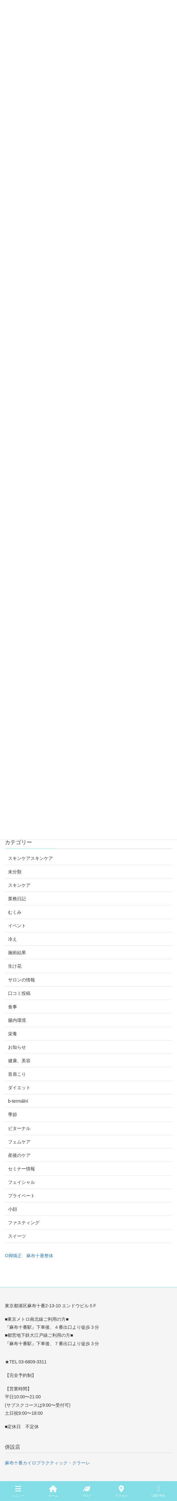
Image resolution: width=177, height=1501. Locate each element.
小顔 (12, 1209)
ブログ (86, 1491)
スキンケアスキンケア (30, 858)
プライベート (21, 1195)
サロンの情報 (21, 979)
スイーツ (17, 1236)
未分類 (14, 871)
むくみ (14, 912)
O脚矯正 (13, 1255)
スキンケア (19, 885)
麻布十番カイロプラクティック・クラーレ (47, 1462)
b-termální (18, 1101)
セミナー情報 (21, 1168)
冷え (12, 939)
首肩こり (17, 1074)
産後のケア (19, 1155)
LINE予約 (158, 1491)
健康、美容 (19, 1060)
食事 (12, 1006)
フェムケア (19, 1141)
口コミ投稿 (19, 993)
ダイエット (19, 1087)
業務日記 (17, 898)
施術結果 (17, 952)
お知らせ (17, 1047)
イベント (17, 925)
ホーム (53, 1491)
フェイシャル (21, 1182)
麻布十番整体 (39, 1255)
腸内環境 (17, 1020)
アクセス (121, 1491)
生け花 (14, 966)
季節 (12, 1114)
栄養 (12, 1033)
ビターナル (19, 1128)
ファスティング (23, 1222)
